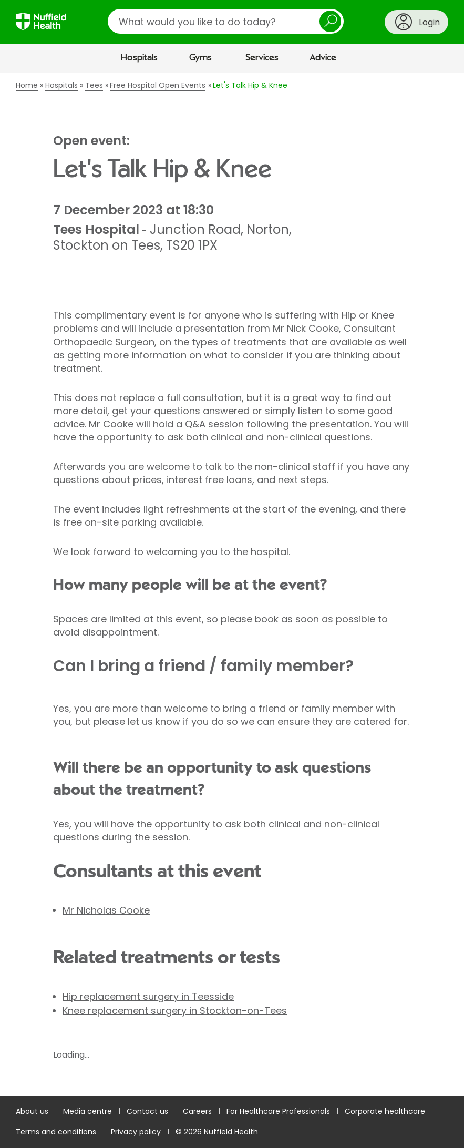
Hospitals (139, 58)
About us (32, 1111)
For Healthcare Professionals (278, 1111)
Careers (197, 1111)
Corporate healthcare (385, 1111)
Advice (323, 58)
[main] (232, 584)
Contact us (147, 1111)
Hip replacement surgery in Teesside (148, 996)
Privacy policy (136, 1131)
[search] (226, 21)
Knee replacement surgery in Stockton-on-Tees (175, 1010)
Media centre (87, 1111)
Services (262, 58)
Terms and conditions (56, 1131)
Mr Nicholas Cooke (106, 910)
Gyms (200, 58)
